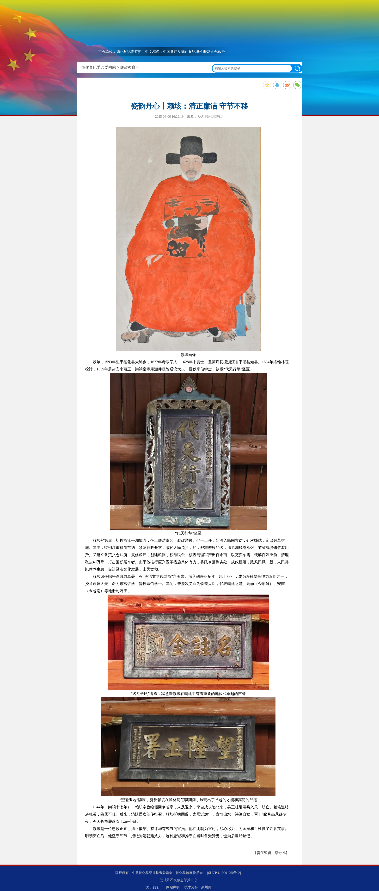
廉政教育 (127, 67)
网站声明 (173, 887)
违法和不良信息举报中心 (178, 880)
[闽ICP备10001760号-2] (224, 873)
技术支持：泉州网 (197, 887)
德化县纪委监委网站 (98, 67)
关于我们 (152, 887)
